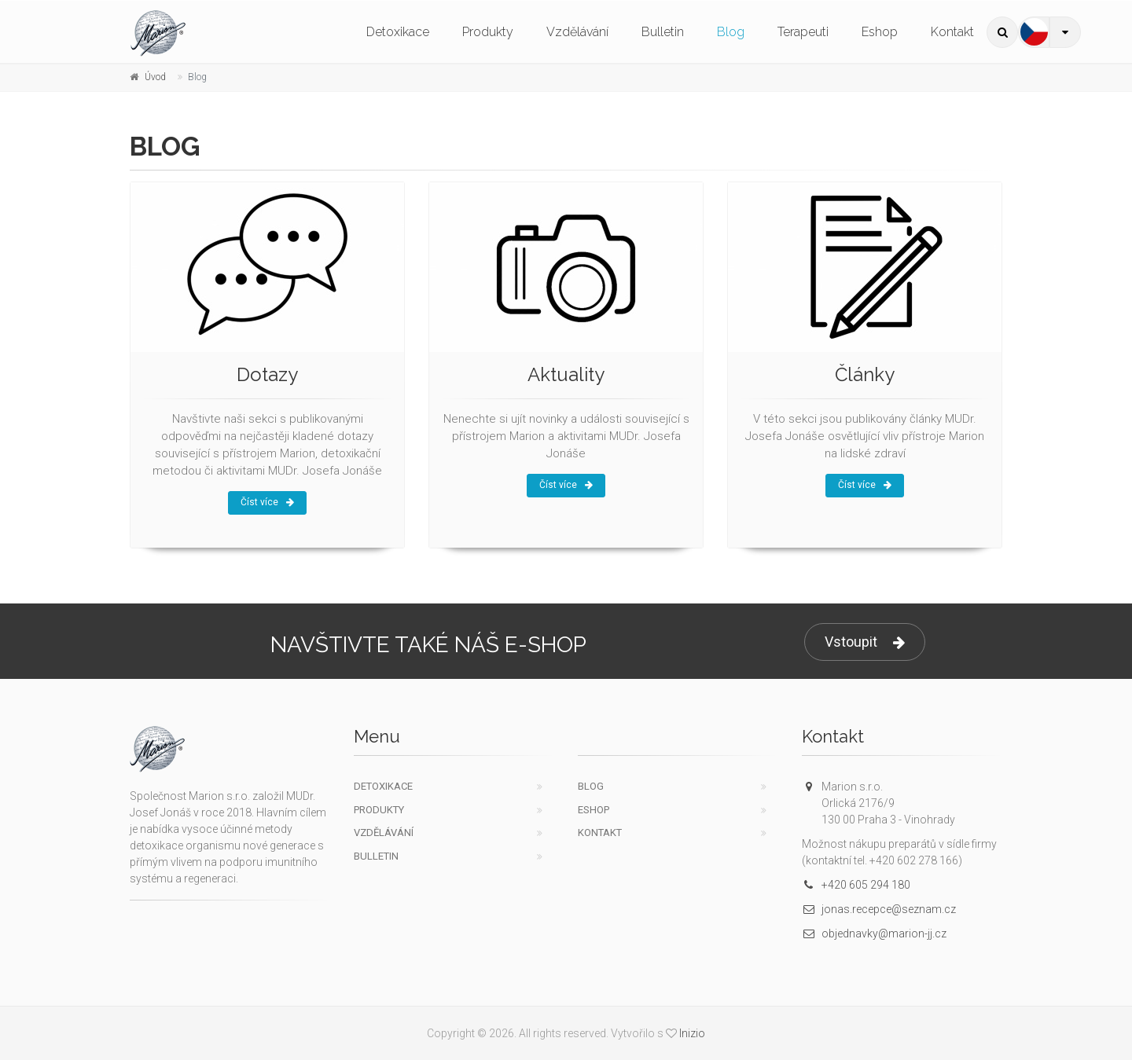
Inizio (692, 1033)
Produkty (487, 31)
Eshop (880, 31)
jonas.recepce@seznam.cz (879, 909)
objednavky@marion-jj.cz (874, 933)
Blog (730, 31)
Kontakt (952, 31)
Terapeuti (803, 31)
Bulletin (662, 31)
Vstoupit (865, 642)
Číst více (267, 502)
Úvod (155, 77)
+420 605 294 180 (856, 884)
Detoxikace (397, 31)
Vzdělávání (577, 31)
